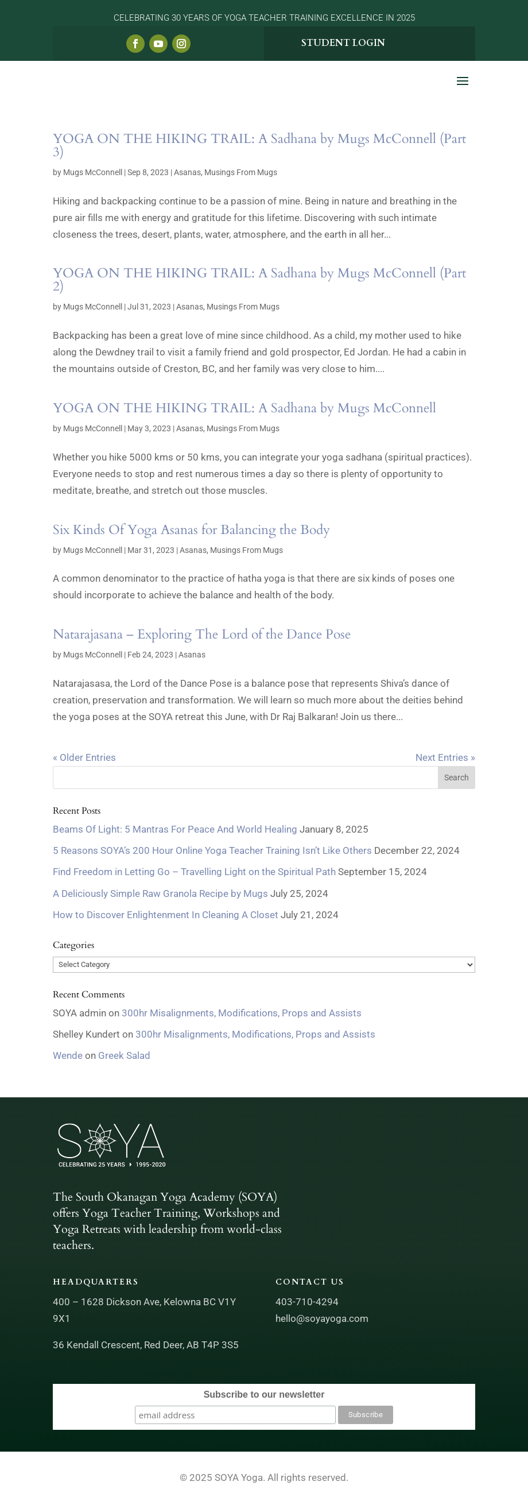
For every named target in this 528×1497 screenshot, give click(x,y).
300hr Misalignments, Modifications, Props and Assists (242, 1013)
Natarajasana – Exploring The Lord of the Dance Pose (202, 634)
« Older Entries (84, 757)
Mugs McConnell (92, 172)
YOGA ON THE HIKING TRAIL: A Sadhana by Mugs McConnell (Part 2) (259, 279)
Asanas (187, 172)
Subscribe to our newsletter (264, 1394)
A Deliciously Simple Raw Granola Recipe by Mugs (160, 893)
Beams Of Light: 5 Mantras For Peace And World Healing (175, 829)
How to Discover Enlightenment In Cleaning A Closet (165, 914)
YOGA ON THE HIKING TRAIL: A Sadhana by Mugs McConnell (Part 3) (259, 145)
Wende (68, 1055)
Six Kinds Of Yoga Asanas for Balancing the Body (191, 530)
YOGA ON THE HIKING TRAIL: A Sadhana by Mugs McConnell (244, 408)
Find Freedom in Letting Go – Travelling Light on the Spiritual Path (194, 871)
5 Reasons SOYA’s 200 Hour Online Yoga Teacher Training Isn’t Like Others (212, 850)
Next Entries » (445, 757)
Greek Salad (124, 1055)
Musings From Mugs (240, 172)
